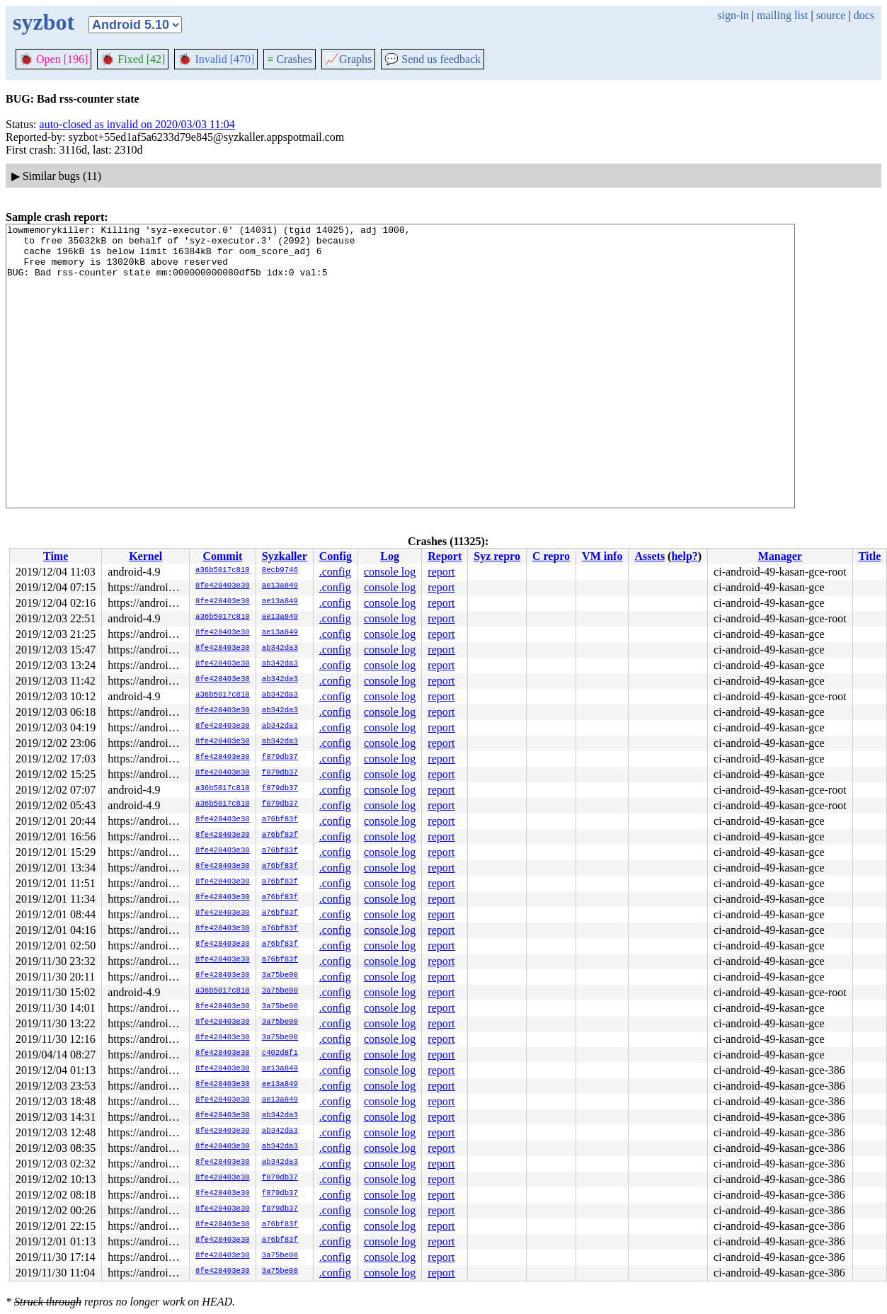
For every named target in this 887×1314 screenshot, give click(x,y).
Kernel (145, 556)
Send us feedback (432, 59)
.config (335, 572)
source (831, 15)
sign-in (732, 15)
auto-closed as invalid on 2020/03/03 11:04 (137, 124)
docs (864, 15)
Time (55, 556)
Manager (780, 556)
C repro (551, 556)
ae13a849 (280, 586)
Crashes (289, 59)
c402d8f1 (280, 1053)
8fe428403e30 (222, 586)
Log (389, 556)
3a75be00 (280, 976)
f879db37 (280, 757)
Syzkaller (284, 556)
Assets (649, 556)
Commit (222, 556)
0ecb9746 (280, 571)
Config (335, 556)
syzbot (43, 22)
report (441, 572)
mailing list (782, 15)
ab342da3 (280, 648)
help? (684, 556)
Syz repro (497, 556)
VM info (602, 556)
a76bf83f (280, 820)
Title (870, 556)
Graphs (348, 59)
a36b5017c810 (222, 571)
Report (445, 556)
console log (390, 572)
